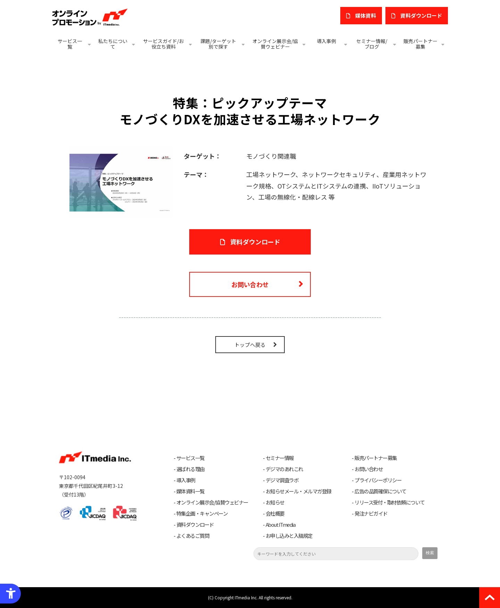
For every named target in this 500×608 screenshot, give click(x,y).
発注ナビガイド (371, 513)
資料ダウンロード (195, 525)
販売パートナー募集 (420, 44)
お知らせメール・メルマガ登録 (298, 491)
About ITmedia (280, 525)
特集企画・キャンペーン (202, 513)
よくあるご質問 (192, 536)
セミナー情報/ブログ (371, 44)
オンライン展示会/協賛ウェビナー (275, 44)
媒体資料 (365, 15)
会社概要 (275, 513)
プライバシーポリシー (378, 480)
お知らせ (275, 502)
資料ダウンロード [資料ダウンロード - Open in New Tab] (255, 241)
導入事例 (326, 41)
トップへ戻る (250, 344)
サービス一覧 (70, 44)
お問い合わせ (250, 284)
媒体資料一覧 (190, 491)
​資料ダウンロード (421, 15)
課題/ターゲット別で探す (218, 44)
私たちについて (112, 44)
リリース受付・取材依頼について (390, 502)
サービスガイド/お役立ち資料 (163, 44)
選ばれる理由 (190, 469)
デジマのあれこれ (284, 469)
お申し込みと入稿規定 (289, 536)
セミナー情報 (280, 458)
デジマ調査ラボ (282, 480)
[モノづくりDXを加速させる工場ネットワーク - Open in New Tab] (121, 181)
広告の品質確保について (380, 491)
